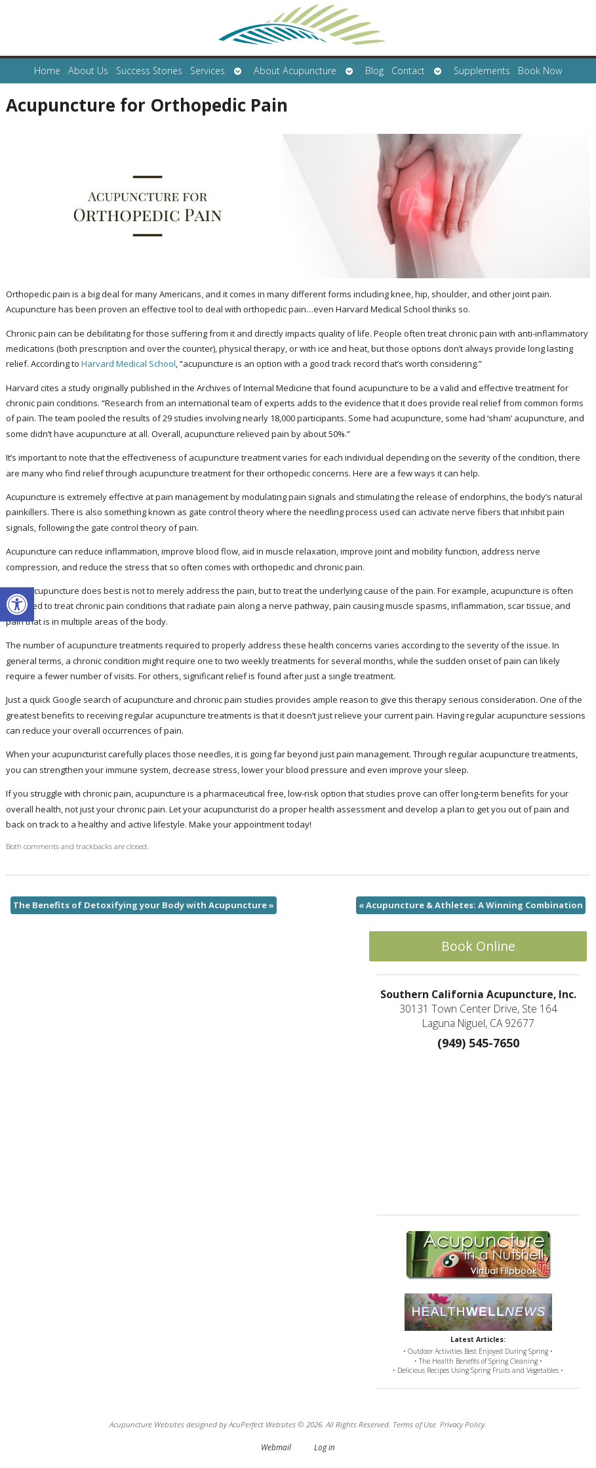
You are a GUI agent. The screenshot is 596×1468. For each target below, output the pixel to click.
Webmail (276, 1447)
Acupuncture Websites (146, 1424)
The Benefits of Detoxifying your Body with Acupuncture (143, 905)
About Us (88, 70)
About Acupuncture (295, 70)
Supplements (482, 70)
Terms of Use (414, 1424)
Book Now (540, 70)
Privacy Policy (462, 1424)
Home (47, 70)
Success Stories (149, 70)
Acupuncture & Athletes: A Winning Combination (471, 905)
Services (207, 70)
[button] (17, 604)
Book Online (478, 946)
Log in (324, 1447)
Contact (408, 70)
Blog (374, 70)
